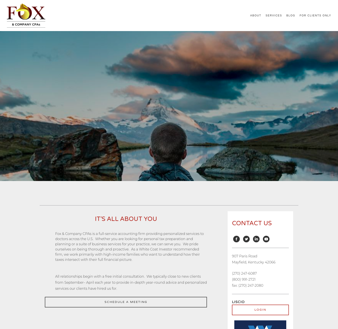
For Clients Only (315, 15)
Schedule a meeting (126, 302)
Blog (290, 15)
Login (260, 310)
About (255, 15)
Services (274, 15)
